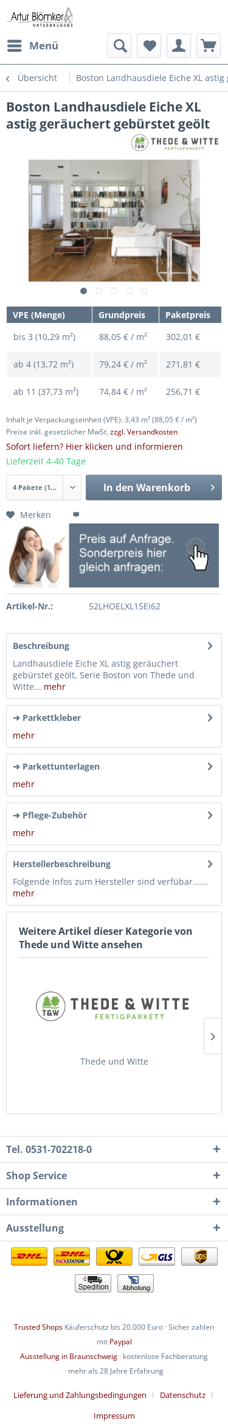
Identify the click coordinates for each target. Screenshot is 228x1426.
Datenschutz (183, 1394)
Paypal (120, 1341)
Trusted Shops (38, 1327)
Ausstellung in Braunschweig (68, 1356)
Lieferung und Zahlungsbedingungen (80, 1394)
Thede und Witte (114, 1061)
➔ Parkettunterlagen (56, 766)
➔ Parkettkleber (47, 717)
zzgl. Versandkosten (144, 432)
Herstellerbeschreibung (62, 864)
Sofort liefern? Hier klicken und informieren (94, 446)
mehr (53, 686)
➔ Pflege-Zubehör (50, 815)
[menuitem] (32, 46)
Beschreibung (41, 645)
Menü (32, 44)
